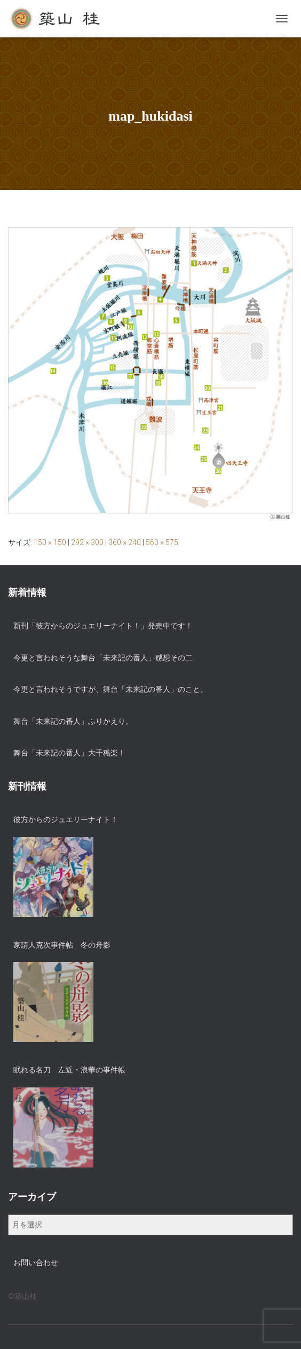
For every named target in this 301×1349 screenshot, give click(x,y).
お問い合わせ (35, 1262)
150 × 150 (50, 542)
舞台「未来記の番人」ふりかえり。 (73, 721)
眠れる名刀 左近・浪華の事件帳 (69, 1070)
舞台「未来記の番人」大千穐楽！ (69, 752)
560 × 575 (162, 542)
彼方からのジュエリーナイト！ (65, 819)
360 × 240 (124, 542)
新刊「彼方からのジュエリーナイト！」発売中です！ (103, 625)
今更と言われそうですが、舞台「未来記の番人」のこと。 (110, 689)
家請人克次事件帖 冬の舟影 (61, 945)
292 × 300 (87, 542)
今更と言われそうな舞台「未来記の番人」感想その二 (103, 657)
